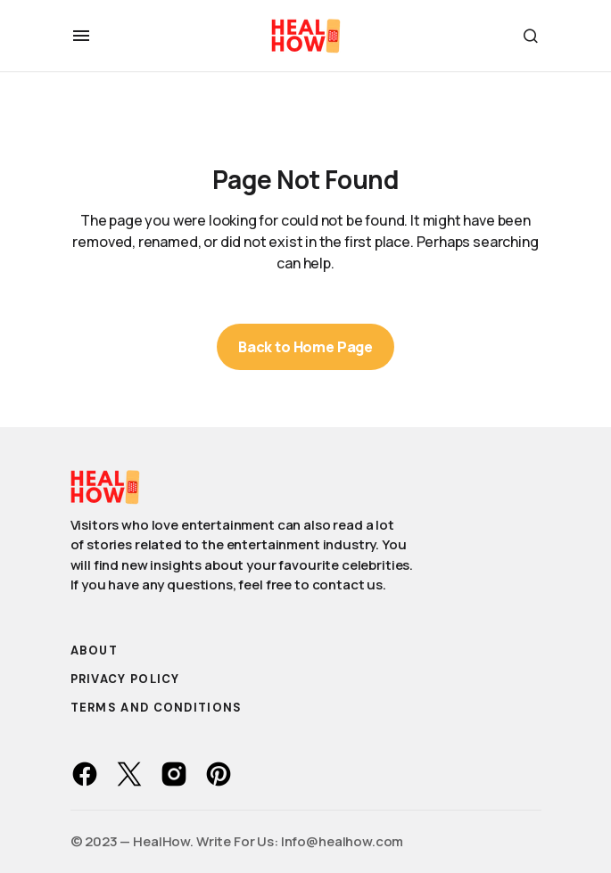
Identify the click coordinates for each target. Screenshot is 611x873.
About (94, 650)
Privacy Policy (125, 679)
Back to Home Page (305, 347)
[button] (81, 35)
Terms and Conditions (156, 707)
